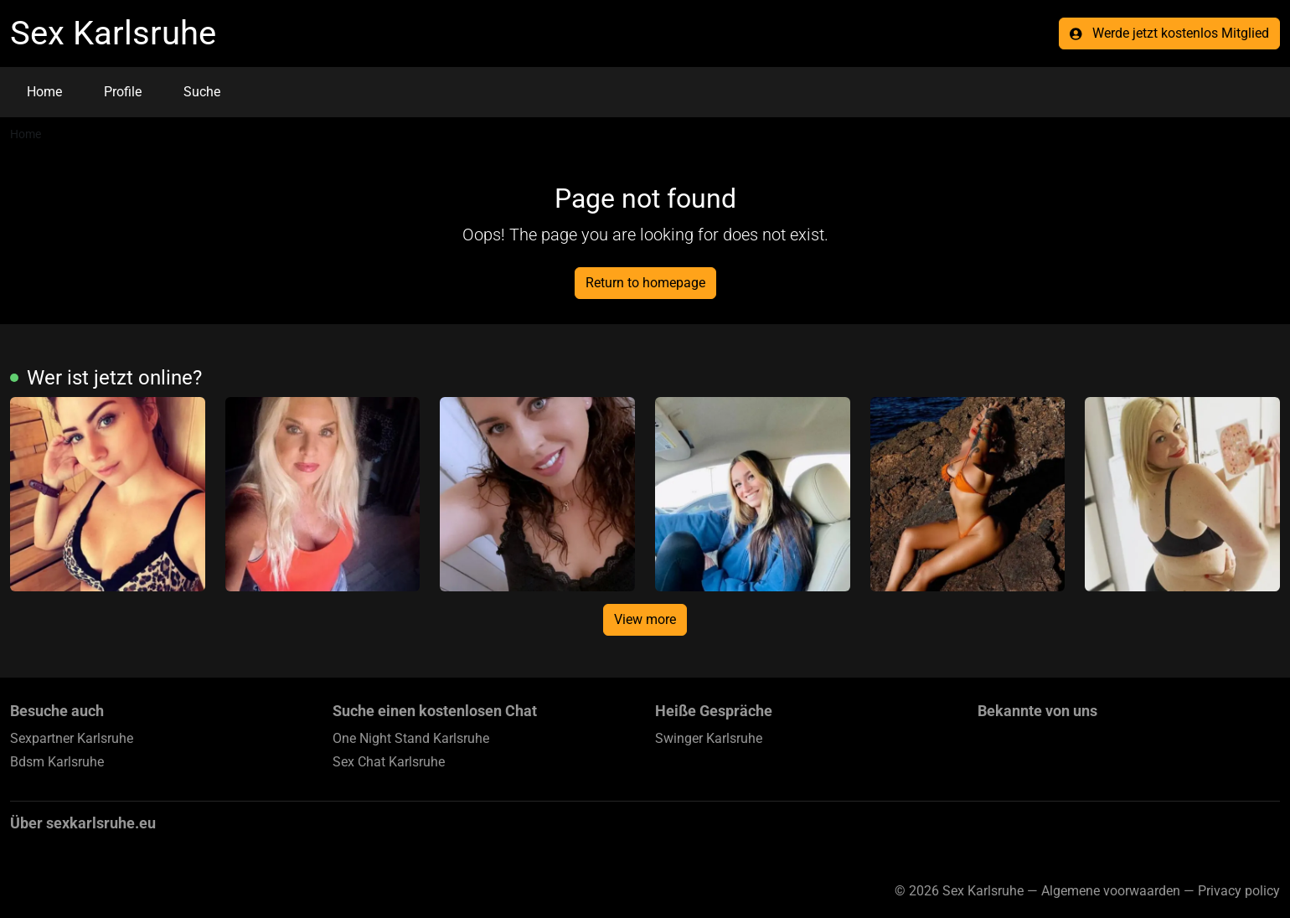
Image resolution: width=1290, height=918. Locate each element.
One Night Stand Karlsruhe (411, 738)
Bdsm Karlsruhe (57, 762)
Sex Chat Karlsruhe (389, 762)
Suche (201, 92)
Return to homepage (645, 283)
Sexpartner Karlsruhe (71, 738)
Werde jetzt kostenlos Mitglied (1169, 33)
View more (645, 619)
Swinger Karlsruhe (708, 738)
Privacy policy (1239, 891)
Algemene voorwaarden (1110, 891)
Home (44, 92)
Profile (123, 92)
